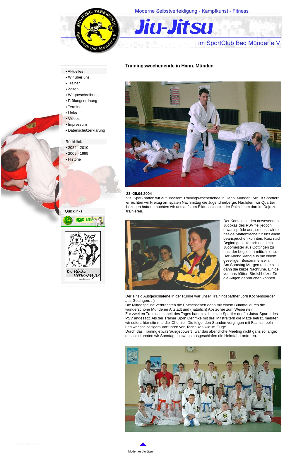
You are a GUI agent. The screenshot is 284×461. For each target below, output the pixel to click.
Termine (74, 107)
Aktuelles (75, 71)
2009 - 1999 (78, 153)
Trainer (74, 83)
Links (72, 112)
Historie (74, 159)
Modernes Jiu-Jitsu (140, 451)
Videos (74, 118)
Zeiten (73, 89)
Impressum (77, 124)
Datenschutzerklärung (86, 130)
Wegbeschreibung (83, 95)
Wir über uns (79, 77)
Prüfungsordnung (82, 100)
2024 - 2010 (78, 147)
